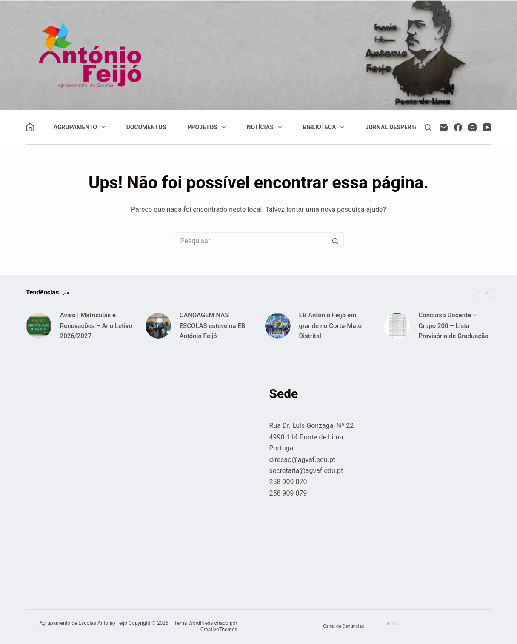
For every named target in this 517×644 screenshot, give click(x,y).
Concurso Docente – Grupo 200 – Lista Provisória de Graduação (453, 325)
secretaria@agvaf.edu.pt (306, 471)
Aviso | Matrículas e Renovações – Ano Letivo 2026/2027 (96, 325)
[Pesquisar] (428, 127)
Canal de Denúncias (343, 626)
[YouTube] (487, 127)
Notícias (266, 127)
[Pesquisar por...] (250, 240)
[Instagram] (472, 127)
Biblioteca (325, 127)
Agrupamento (81, 127)
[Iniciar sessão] (30, 127)
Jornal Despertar (393, 127)
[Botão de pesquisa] (335, 240)
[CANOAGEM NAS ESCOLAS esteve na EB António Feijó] (158, 326)
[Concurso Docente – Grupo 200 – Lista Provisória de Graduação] (397, 326)
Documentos (146, 127)
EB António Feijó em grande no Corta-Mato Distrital (330, 325)
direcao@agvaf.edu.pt (302, 460)
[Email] (444, 127)
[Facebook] (458, 127)
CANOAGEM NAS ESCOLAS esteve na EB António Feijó (213, 325)
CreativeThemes (218, 630)
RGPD (391, 624)
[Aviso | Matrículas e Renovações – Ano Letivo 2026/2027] (38, 326)
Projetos (208, 127)
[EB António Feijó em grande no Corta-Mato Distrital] (278, 326)
